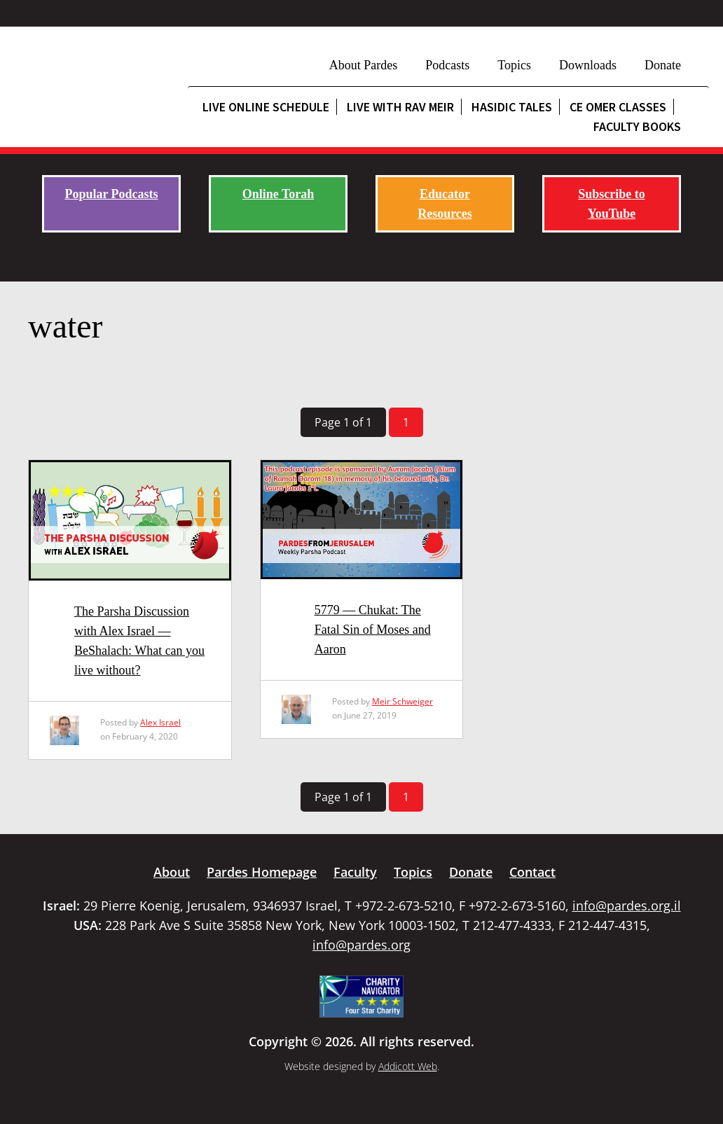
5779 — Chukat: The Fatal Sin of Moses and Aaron (373, 629)
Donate (663, 65)
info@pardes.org (361, 944)
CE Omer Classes (618, 107)
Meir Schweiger (402, 701)
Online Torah (278, 194)
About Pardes (363, 65)
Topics (514, 65)
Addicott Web (407, 1066)
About (171, 871)
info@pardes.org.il (626, 905)
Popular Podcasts (111, 194)
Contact (532, 871)
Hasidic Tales (511, 107)
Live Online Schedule (265, 107)
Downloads (588, 65)
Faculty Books (637, 126)
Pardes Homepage (262, 871)
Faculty (355, 871)
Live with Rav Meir (400, 107)
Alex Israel (160, 722)
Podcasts (447, 65)
